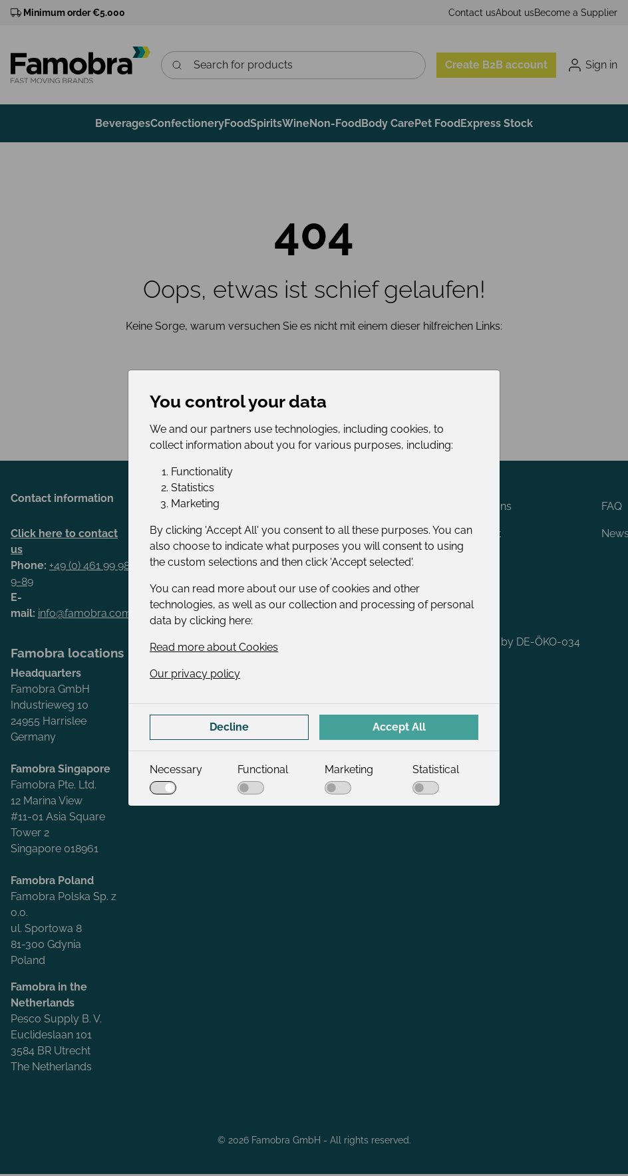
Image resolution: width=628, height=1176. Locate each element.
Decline (229, 727)
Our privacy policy (195, 673)
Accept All (399, 727)
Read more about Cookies (214, 647)
